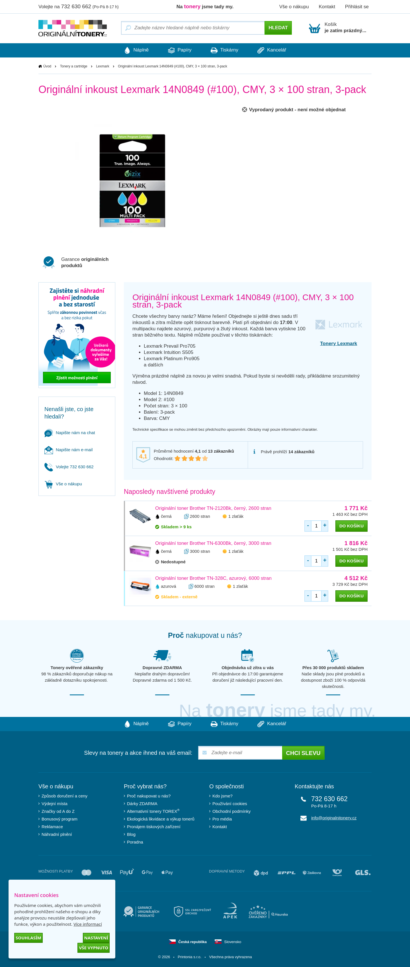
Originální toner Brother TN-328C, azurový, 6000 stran (213, 578)
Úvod (47, 66)
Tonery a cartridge (73, 66)
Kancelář (273, 50)
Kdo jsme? (222, 795)
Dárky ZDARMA (142, 803)
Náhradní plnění (57, 834)
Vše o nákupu (294, 6)
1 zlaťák (235, 516)
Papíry (179, 50)
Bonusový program (59, 819)
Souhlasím (28, 938)
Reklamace (52, 826)
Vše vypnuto (93, 947)
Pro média (222, 819)
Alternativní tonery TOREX (154, 811)
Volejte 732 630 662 (69, 466)
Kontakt (327, 6)
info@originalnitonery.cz (333, 817)
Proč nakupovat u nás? (149, 795)
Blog (131, 834)
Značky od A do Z (58, 811)
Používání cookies (229, 803)
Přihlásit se (357, 6)
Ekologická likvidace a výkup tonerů (160, 819)
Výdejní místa (54, 803)
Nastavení (96, 938)
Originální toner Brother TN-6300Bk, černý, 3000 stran (213, 543)
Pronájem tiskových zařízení (154, 826)
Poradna (135, 842)
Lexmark (102, 66)
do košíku (351, 525)
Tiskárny (225, 50)
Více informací (87, 924)
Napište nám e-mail (68, 449)
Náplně (135, 50)
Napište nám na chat (69, 432)
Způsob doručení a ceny (64, 795)
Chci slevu (303, 753)
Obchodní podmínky (231, 811)
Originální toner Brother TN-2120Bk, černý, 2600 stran (213, 508)
